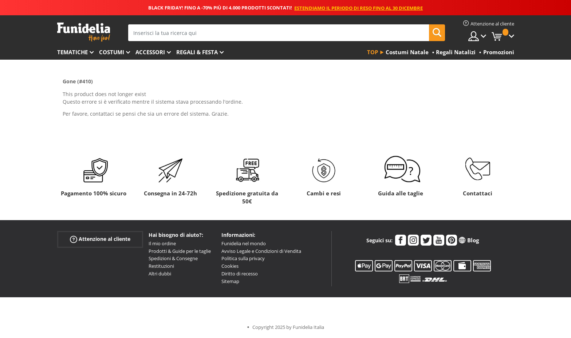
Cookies (230, 266)
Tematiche (72, 52)
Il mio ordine (162, 243)
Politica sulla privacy (243, 258)
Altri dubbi (160, 273)
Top (372, 52)
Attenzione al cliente (100, 239)
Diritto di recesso (239, 273)
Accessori (150, 52)
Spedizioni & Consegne (173, 258)
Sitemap (230, 281)
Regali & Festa (197, 52)
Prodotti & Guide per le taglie (180, 251)
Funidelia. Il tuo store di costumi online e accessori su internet (83, 32)
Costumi (111, 52)
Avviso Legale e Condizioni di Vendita (261, 251)
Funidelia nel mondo (243, 243)
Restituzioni (161, 266)
